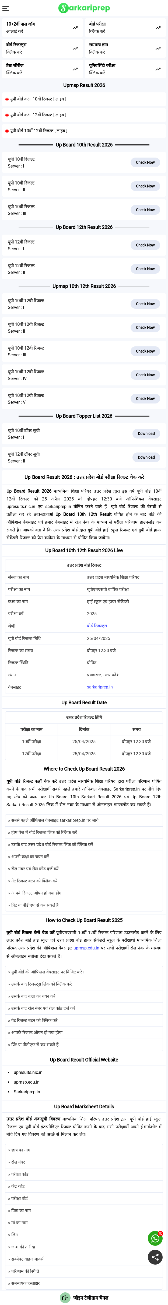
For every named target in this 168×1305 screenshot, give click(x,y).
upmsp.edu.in (86, 948)
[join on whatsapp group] (155, 1238)
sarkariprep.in (100, 687)
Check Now (145, 162)
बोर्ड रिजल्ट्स (97, 625)
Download (146, 433)
